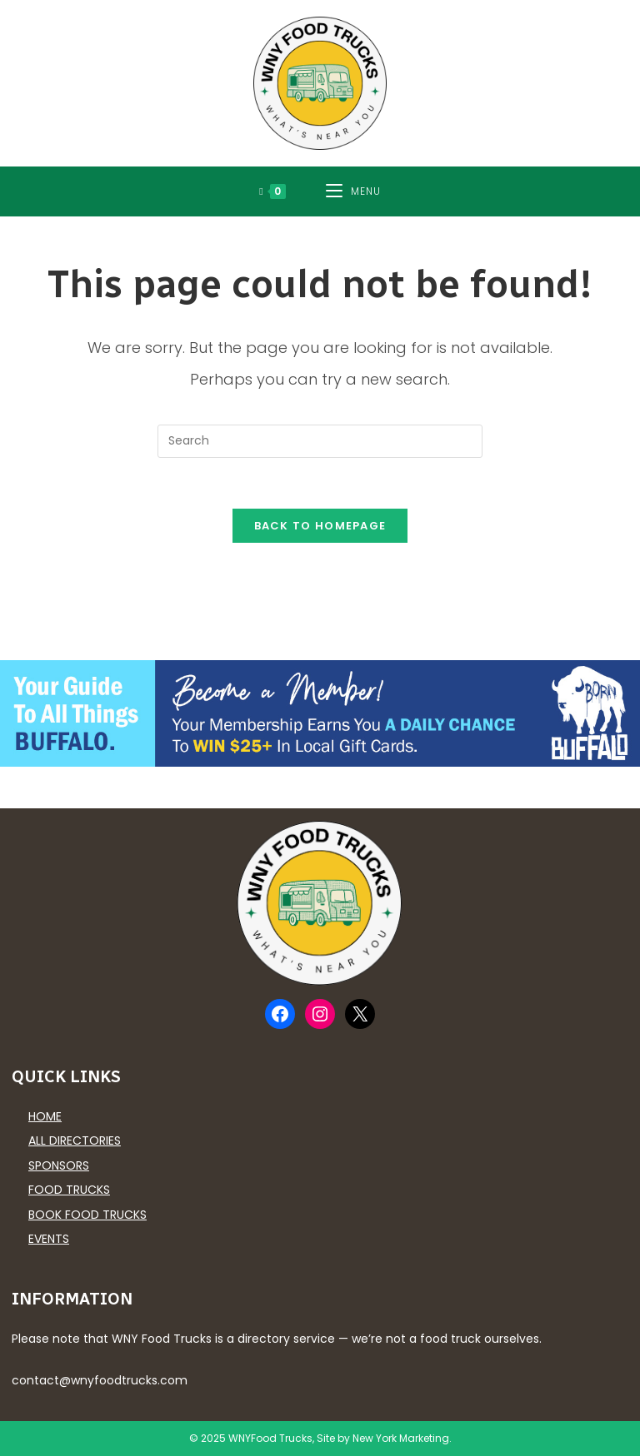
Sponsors (58, 1165)
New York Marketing (400, 1438)
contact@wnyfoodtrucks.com (100, 1380)
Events (48, 1238)
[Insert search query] (320, 441)
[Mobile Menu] (353, 191)
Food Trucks (69, 1189)
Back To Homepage (320, 526)
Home (45, 1116)
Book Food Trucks (87, 1214)
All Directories (74, 1140)
